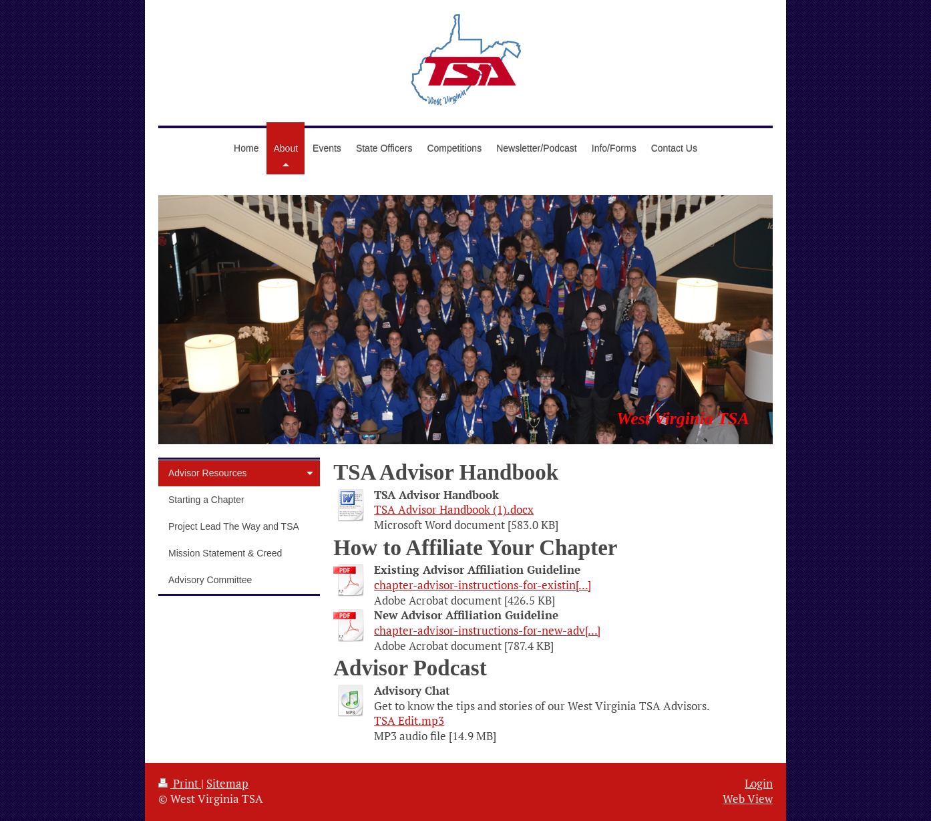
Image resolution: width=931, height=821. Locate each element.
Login (759, 783)
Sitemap (227, 783)
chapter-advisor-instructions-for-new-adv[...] (487, 630)
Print (179, 783)
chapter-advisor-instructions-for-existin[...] (482, 585)
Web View (748, 799)
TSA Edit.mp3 (409, 720)
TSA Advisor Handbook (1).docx (454, 509)
